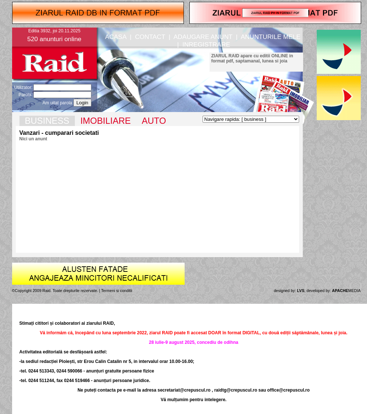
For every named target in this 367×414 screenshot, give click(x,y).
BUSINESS (47, 121)
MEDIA (346, 290)
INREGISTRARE (206, 44)
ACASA (115, 36)
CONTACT (150, 36)
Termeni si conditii (116, 290)
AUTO (154, 121)
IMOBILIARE (105, 121)
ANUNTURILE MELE (271, 36)
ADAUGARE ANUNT (203, 36)
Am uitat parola (57, 102)
